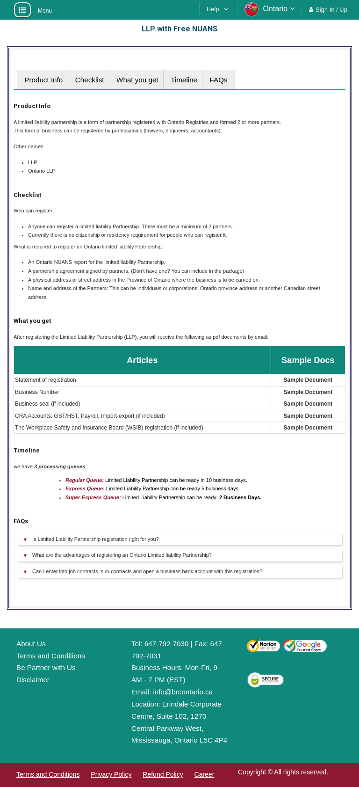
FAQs (219, 80)
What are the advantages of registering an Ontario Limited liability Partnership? (122, 555)
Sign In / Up (331, 9)
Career (204, 774)
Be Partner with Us (46, 667)
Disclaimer (33, 680)
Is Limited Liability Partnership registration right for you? (95, 539)
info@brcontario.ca (183, 692)
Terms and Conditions (50, 656)
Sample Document (308, 380)
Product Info (43, 80)
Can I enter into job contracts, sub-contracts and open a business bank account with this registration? (147, 571)
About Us (30, 644)
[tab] (43, 80)
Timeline (184, 80)
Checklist (89, 80)
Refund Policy (163, 774)
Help (213, 9)
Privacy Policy (111, 774)
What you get (137, 80)
